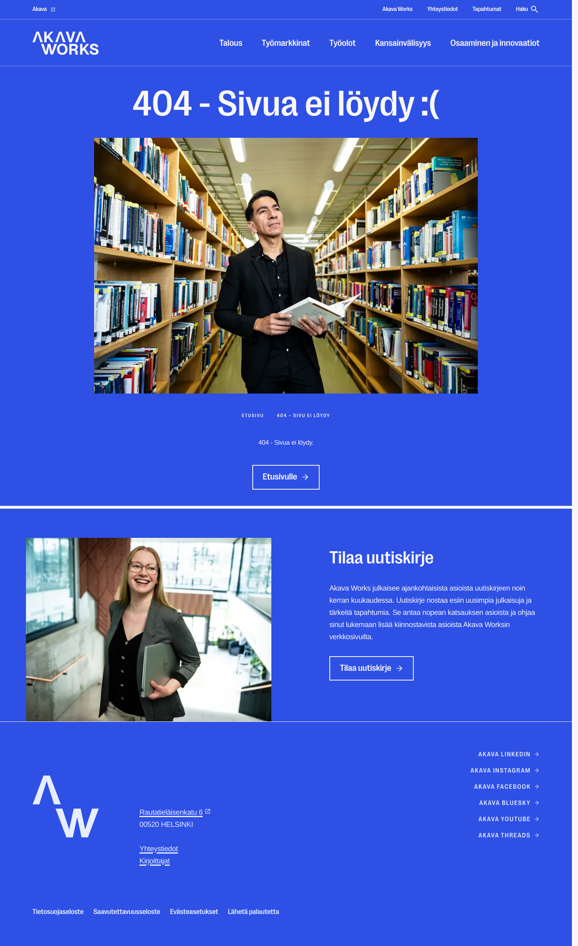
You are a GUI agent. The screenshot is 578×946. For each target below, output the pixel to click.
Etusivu (253, 415)
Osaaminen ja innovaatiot (494, 43)
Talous (231, 43)
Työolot (342, 43)
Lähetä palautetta (253, 912)
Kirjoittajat (155, 861)
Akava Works (397, 9)
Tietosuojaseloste (58, 912)
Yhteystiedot (442, 9)
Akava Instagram (505, 770)
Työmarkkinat (286, 43)
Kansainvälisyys (403, 43)
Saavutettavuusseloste (126, 912)
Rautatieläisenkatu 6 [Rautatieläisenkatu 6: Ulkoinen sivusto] (175, 812)
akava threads (508, 835)
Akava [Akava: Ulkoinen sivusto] (44, 9)
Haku (527, 9)
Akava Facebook (506, 786)
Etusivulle (286, 477)
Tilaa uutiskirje (372, 668)
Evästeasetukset (194, 912)
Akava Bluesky (509, 803)
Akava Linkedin (508, 754)
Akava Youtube (508, 819)
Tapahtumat (487, 9)
